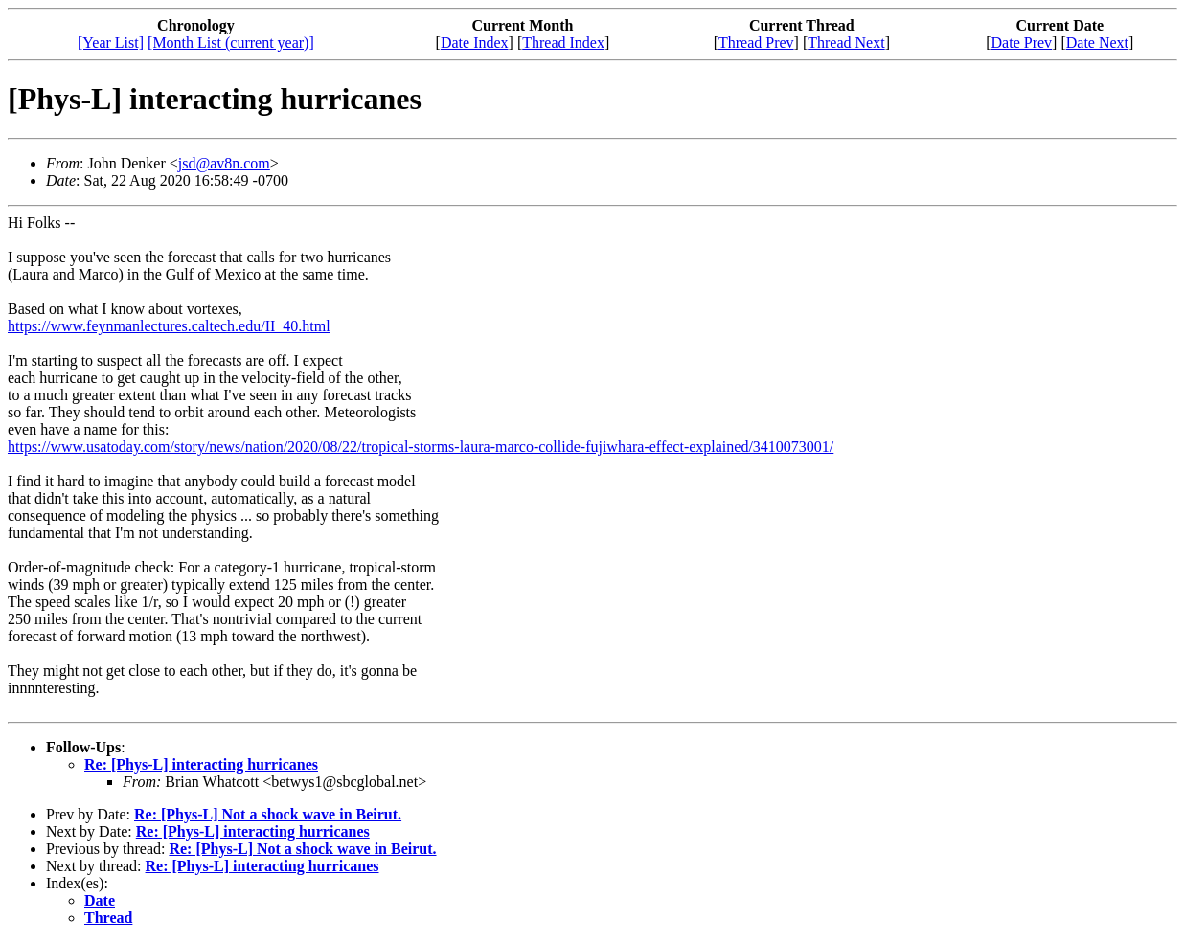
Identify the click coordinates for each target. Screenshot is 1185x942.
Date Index (475, 42)
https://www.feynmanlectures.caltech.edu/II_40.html (169, 326)
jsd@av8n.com (224, 163)
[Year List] (111, 42)
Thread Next (846, 42)
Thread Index (563, 42)
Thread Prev (756, 42)
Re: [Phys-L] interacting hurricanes (201, 764)
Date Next (1097, 42)
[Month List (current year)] (231, 42)
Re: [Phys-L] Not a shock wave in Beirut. (267, 814)
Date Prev (1022, 42)
